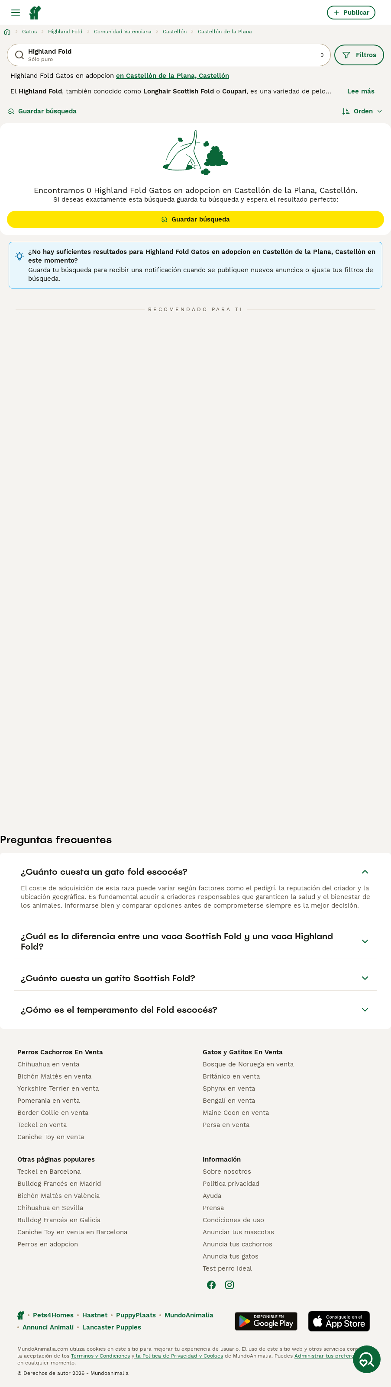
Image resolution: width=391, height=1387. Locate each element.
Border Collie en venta (52, 1113)
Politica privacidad (231, 1184)
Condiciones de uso (233, 1220)
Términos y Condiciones (100, 1356)
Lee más (361, 91)
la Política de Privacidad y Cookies (178, 1356)
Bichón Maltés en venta (54, 1076)
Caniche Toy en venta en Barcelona (72, 1232)
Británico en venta (231, 1076)
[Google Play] (266, 1321)
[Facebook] (211, 1285)
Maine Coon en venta (236, 1113)
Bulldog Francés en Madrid (59, 1184)
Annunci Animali (48, 1327)
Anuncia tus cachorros (237, 1244)
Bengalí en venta (229, 1100)
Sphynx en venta (229, 1088)
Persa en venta (226, 1125)
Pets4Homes (53, 1315)
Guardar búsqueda (42, 111)
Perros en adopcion (47, 1244)
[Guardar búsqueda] (367, 1359)
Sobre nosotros (227, 1171)
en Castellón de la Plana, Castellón (172, 76)
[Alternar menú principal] (15, 12)
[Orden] (362, 111)
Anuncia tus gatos (231, 1256)
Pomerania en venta (48, 1100)
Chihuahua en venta (48, 1064)
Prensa (213, 1208)
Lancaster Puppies (111, 1327)
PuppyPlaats (136, 1315)
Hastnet (94, 1315)
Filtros (359, 55)
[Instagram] (229, 1285)
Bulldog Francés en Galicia (58, 1220)
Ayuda (212, 1196)
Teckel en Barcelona (49, 1171)
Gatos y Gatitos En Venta (243, 1052)
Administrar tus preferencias (330, 1356)
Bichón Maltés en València (58, 1196)
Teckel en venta (42, 1125)
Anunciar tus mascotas (238, 1232)
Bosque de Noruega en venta (248, 1064)
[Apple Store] (339, 1321)
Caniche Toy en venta (50, 1137)
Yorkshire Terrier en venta (58, 1088)
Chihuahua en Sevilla (50, 1208)
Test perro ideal (227, 1268)
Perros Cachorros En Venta (60, 1052)
